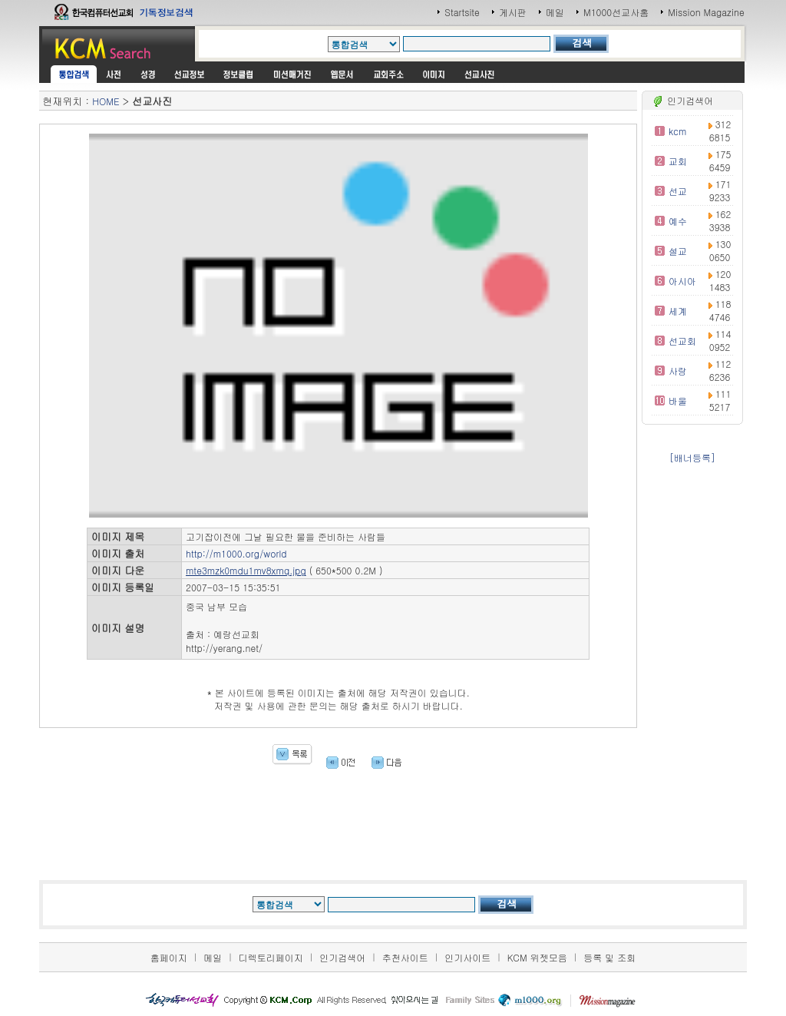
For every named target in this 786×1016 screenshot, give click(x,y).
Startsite (462, 11)
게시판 (513, 11)
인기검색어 (342, 957)
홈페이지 (168, 957)
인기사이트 (467, 957)
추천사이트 (405, 957)
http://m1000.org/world (236, 553)
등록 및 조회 (609, 957)
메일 (555, 11)
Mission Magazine (706, 11)
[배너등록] (692, 457)
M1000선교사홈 (616, 11)
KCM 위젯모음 (537, 957)
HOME (105, 101)
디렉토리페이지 (271, 957)
